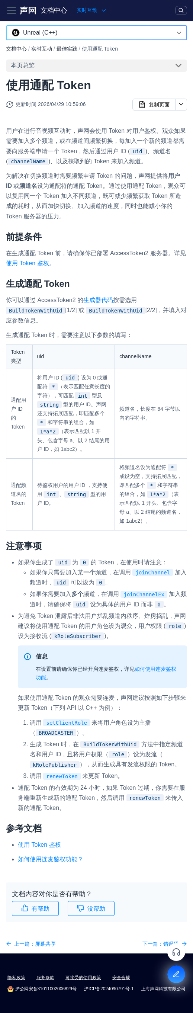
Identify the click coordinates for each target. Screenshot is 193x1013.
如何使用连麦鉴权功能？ (50, 859)
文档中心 (54, 10)
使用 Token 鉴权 (27, 263)
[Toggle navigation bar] (11, 10)
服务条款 (45, 977)
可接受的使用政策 (83, 977)
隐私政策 (16, 977)
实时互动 (41, 49)
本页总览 (23, 65)
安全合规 (121, 977)
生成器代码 (98, 300)
